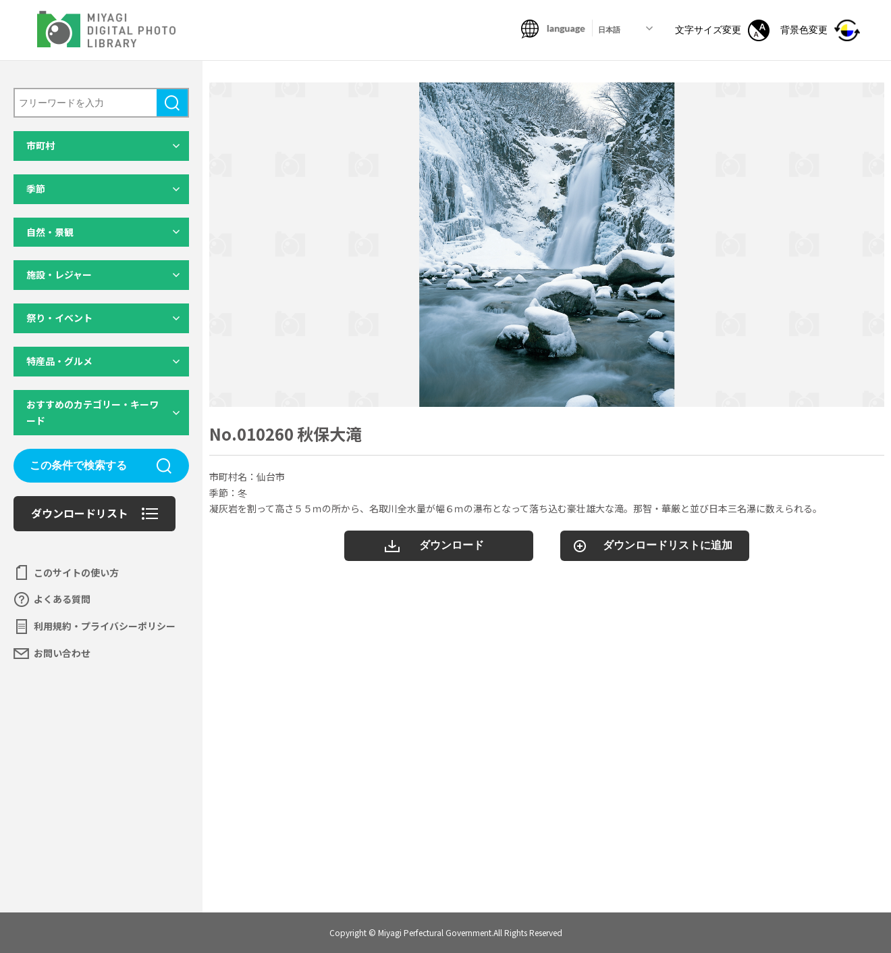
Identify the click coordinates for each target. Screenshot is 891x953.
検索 (172, 102)
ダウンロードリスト (79, 513)
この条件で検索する (78, 465)
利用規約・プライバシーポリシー (105, 626)
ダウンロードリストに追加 (667, 545)
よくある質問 (62, 599)
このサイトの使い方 (76, 572)
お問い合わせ (62, 653)
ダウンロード (451, 545)
